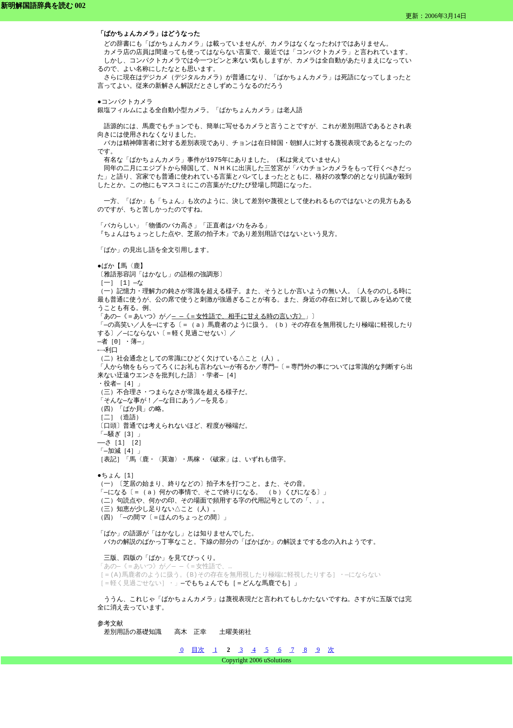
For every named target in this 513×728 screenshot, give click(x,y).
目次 (198, 712)
